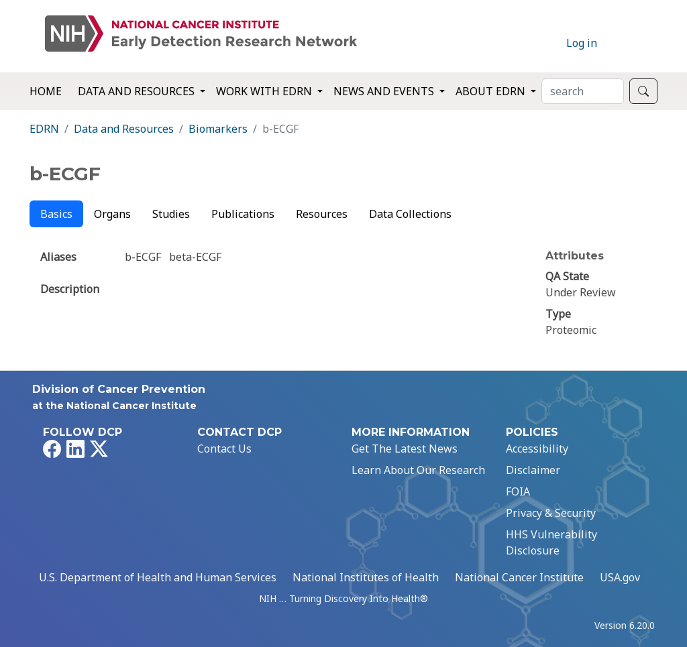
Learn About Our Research (418, 470)
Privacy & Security (551, 513)
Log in (581, 43)
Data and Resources (124, 128)
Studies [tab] (171, 214)
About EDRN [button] (492, 91)
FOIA (518, 491)
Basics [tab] (56, 214)
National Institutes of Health (366, 577)
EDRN (44, 128)
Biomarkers (218, 128)
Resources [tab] (322, 214)
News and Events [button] (385, 91)
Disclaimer (533, 470)
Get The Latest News (405, 448)
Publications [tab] (242, 214)
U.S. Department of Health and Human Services (157, 577)
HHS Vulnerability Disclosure (551, 542)
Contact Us (224, 448)
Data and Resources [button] (137, 91)
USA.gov (620, 577)
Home (46, 91)
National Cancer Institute (519, 577)
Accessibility (537, 448)
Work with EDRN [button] (265, 91)
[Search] (582, 91)
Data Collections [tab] (410, 214)
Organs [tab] (112, 214)
